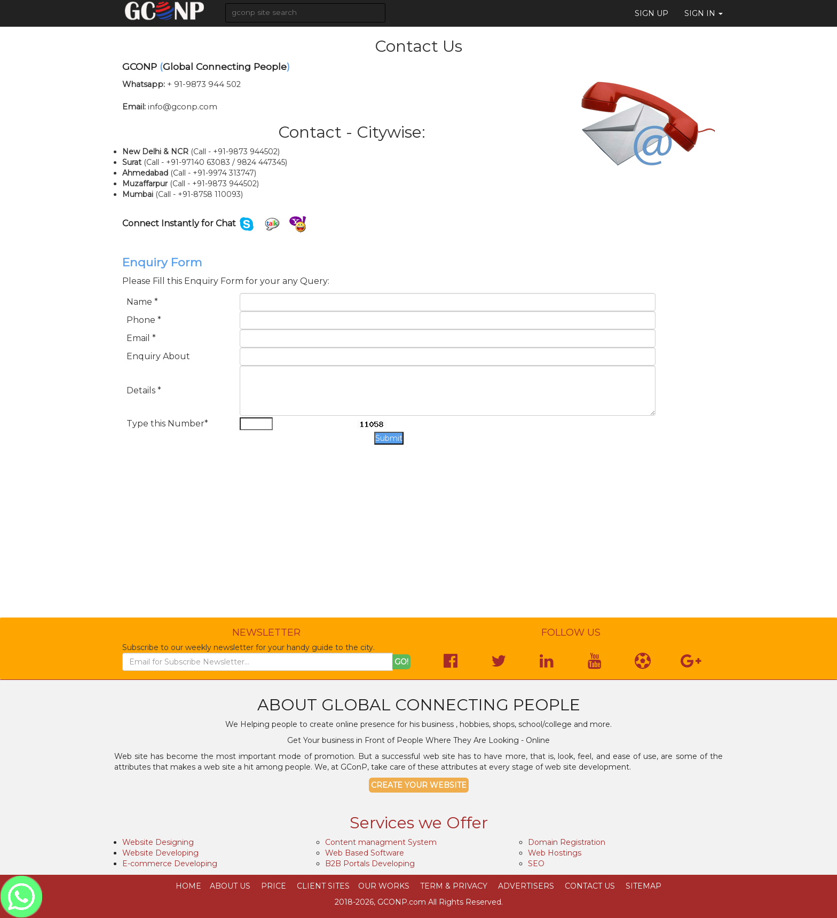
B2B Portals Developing (370, 863)
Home (188, 886)
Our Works (383, 886)
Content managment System (381, 842)
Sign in (703, 13)
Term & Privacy (453, 886)
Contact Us (590, 886)
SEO (536, 863)
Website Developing (160, 853)
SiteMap (643, 886)
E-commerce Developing (169, 863)
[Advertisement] (418, 540)
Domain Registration (566, 842)
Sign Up (651, 13)
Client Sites (323, 886)
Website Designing (158, 842)
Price (273, 886)
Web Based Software (364, 853)
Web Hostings (554, 853)
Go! (401, 662)
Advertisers (526, 886)
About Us (230, 886)
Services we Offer (419, 823)
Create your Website (419, 785)
